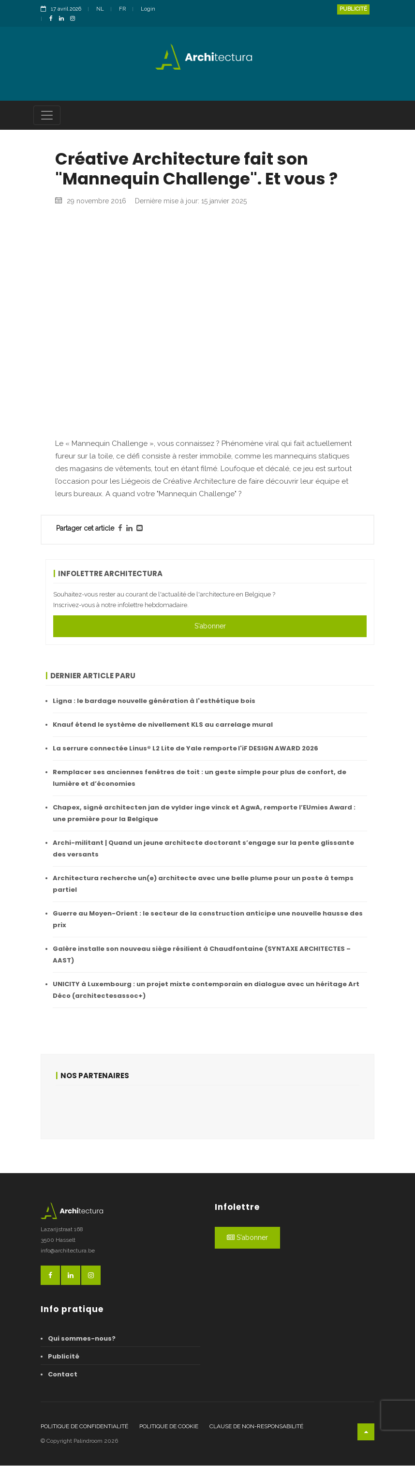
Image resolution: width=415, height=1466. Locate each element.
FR (122, 9)
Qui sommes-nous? (82, 1339)
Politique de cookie (168, 1426)
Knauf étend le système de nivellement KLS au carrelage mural (163, 725)
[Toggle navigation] (46, 115)
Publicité (353, 9)
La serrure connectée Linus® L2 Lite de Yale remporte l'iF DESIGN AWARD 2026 (185, 748)
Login (148, 9)
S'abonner (210, 626)
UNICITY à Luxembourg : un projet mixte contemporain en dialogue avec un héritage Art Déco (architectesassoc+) (206, 990)
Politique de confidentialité (84, 1426)
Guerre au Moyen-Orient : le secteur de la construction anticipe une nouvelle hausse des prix (208, 919)
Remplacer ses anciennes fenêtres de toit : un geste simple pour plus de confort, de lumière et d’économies (199, 778)
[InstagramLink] (75, 19)
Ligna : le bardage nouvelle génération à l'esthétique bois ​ (155, 701)
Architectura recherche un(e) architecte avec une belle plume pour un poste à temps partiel (203, 884)
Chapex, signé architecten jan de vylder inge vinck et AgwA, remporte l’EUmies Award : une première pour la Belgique (204, 813)
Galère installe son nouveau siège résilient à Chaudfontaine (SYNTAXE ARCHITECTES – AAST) (202, 955)
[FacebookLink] (53, 19)
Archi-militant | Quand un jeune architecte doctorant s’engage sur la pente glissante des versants (203, 849)
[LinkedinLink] (64, 19)
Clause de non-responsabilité (256, 1426)
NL (100, 9)
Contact (62, 1374)
